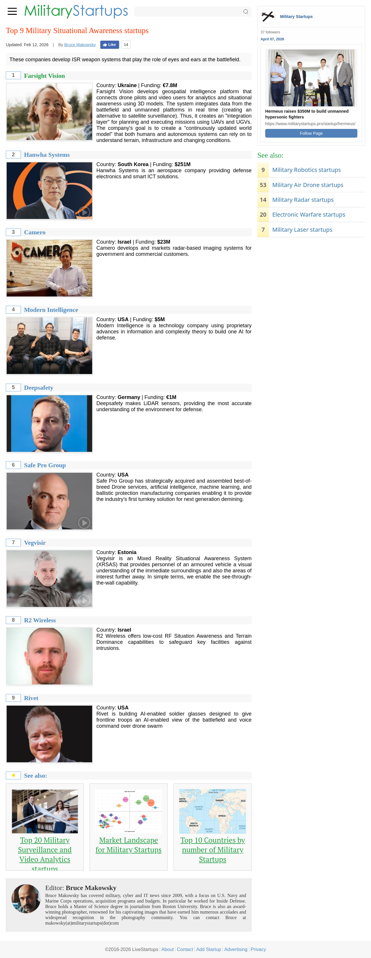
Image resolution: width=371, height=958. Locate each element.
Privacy (258, 949)
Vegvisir (35, 542)
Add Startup (208, 949)
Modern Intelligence (51, 309)
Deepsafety (38, 387)
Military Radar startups (303, 200)
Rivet (31, 698)
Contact (185, 949)
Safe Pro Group (45, 465)
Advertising (236, 949)
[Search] (193, 12)
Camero (35, 232)
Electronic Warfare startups (308, 214)
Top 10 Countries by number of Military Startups (212, 849)
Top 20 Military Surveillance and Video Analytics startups (45, 854)
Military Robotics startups (306, 170)
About (167, 949)
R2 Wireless (40, 620)
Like (109, 44)
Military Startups (296, 16)
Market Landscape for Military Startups (129, 844)
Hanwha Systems (47, 154)
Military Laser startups (302, 229)
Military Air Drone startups (307, 185)
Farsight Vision (44, 75)
